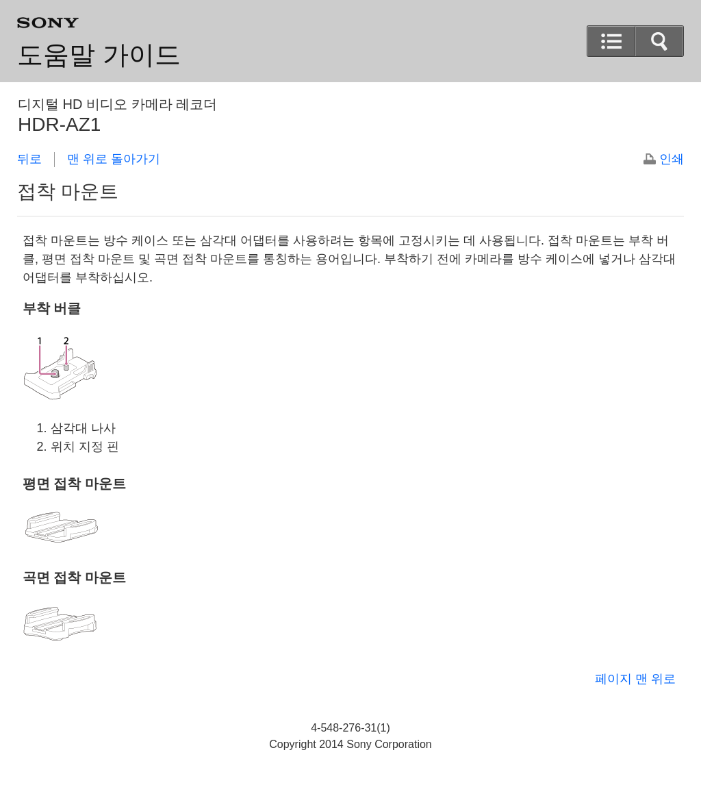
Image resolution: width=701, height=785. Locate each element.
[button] (659, 41)
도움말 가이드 (99, 55)
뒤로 (29, 159)
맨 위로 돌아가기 (113, 159)
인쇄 (671, 159)
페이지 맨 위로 (635, 679)
